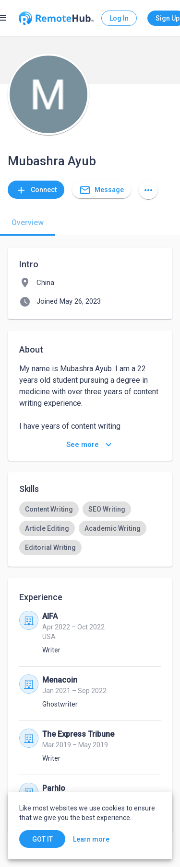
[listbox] (90, 528)
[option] (49, 509)
